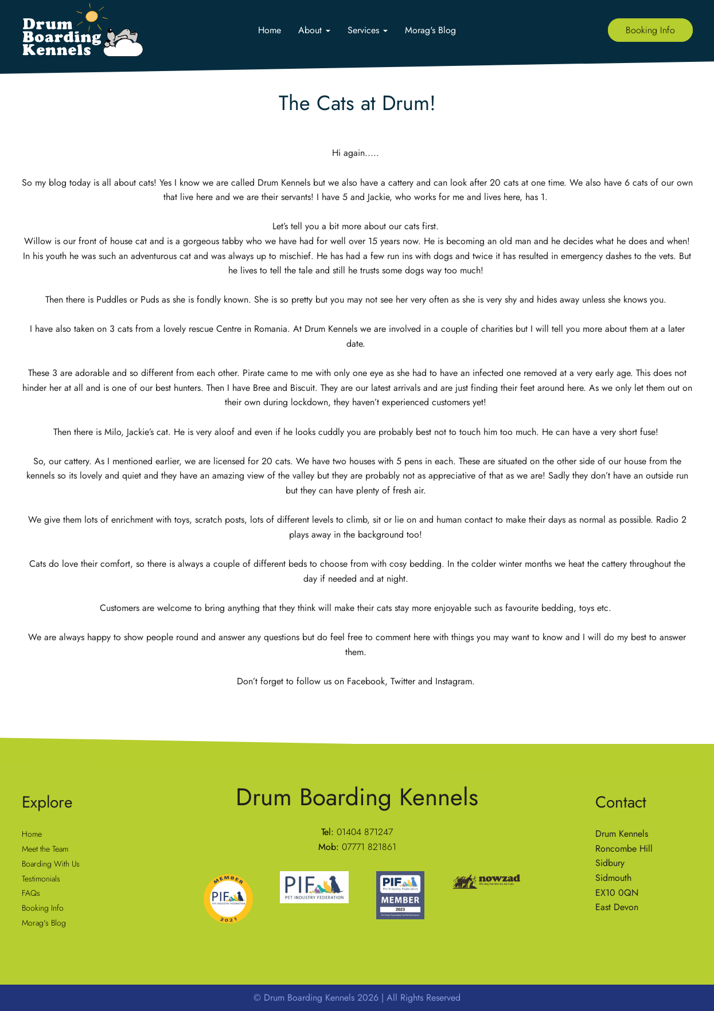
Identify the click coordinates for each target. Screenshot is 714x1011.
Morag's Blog (430, 30)
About (314, 30)
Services (368, 30)
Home (269, 30)
